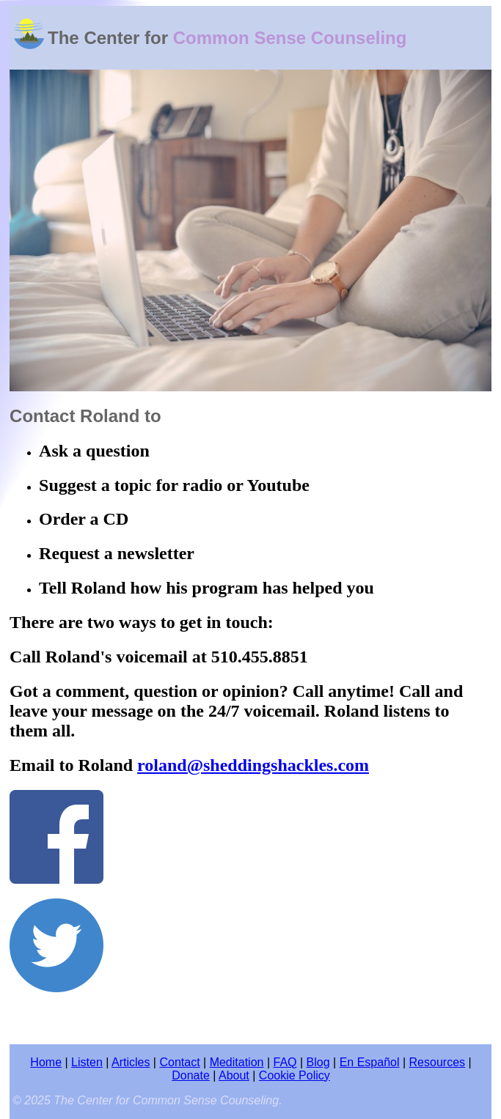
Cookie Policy (294, 1075)
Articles (130, 1062)
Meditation (237, 1062)
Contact (179, 1062)
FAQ (285, 1062)
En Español (370, 1062)
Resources (437, 1062)
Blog (318, 1062)
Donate (191, 1075)
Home (46, 1062)
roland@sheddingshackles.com (253, 765)
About (234, 1075)
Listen (87, 1062)
